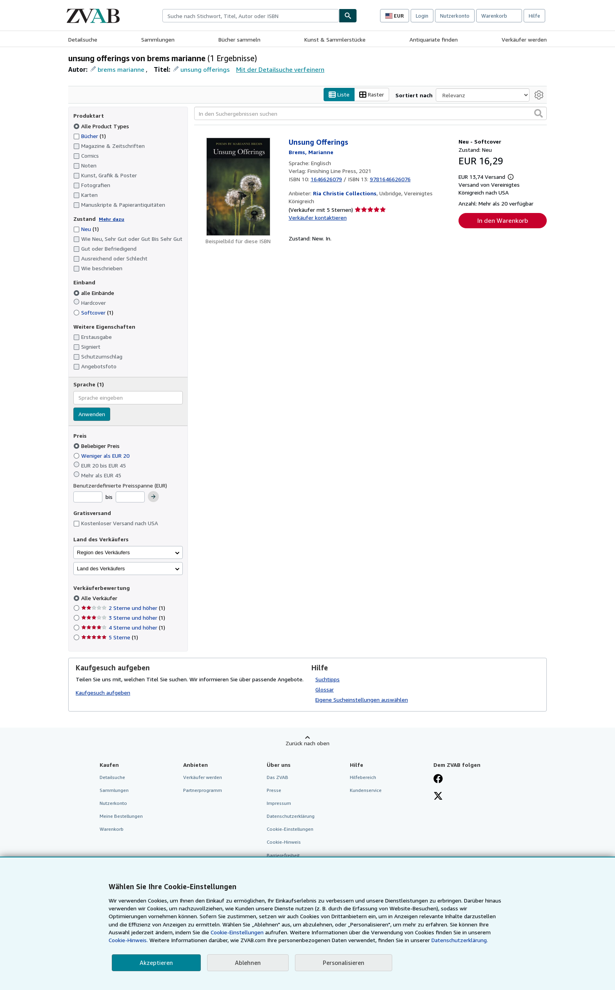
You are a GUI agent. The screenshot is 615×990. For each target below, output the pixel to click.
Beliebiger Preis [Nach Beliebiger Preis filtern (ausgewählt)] (97, 446)
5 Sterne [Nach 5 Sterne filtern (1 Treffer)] (109, 637)
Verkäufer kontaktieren (318, 217)
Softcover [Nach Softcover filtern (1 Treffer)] (93, 312)
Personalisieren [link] (343, 962)
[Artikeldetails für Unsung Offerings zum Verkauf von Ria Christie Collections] (238, 187)
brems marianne (121, 69)
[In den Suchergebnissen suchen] (370, 113)
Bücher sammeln (239, 39)
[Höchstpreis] (130, 497)
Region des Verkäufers (103, 552)
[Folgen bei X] (438, 796)
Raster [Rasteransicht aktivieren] (371, 94)
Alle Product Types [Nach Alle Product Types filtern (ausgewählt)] (102, 126)
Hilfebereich (363, 777)
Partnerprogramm (202, 790)
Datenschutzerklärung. (459, 940)
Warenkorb (112, 829)
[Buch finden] (348, 15)
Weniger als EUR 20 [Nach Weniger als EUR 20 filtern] (102, 455)
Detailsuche (82, 39)
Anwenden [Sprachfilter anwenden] (91, 414)
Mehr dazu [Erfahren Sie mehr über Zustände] (111, 219)
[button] (538, 113)
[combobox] (250, 15)
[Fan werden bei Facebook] (438, 779)
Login (422, 16)
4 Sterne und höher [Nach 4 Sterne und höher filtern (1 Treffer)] (123, 627)
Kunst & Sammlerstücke (335, 39)
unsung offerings (205, 69)
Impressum (279, 803)
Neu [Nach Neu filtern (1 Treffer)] (86, 229)
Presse (274, 790)
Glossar (324, 689)
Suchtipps (327, 679)
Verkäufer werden (524, 39)
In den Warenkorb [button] (502, 221)
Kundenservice (366, 790)
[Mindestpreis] (87, 497)
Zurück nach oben (307, 743)
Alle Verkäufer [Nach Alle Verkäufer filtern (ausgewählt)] (100, 598)
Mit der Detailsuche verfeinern (280, 69)
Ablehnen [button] (248, 962)
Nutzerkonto (454, 16)
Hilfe (534, 16)
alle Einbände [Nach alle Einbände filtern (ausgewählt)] (94, 292)
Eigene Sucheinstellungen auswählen (361, 699)
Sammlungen (158, 39)
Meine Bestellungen (121, 816)
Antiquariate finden (433, 39)
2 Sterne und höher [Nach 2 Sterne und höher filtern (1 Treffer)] (123, 608)
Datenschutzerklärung (291, 816)
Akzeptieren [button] (156, 962)
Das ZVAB (277, 777)
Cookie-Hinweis (284, 842)
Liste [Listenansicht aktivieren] (339, 94)
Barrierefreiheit (283, 855)
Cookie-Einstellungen (237, 932)
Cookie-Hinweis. (128, 940)
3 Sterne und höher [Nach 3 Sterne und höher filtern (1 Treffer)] (123, 618)
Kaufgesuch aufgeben (103, 693)
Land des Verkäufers (101, 568)
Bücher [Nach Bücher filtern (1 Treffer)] (89, 135)
